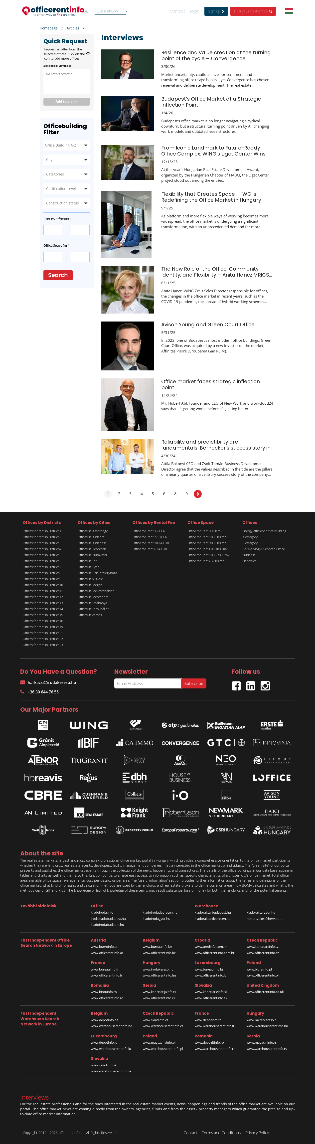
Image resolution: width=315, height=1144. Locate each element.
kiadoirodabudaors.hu (107, 924)
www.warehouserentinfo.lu (111, 1048)
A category (250, 537)
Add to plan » (67, 101)
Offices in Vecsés (90, 615)
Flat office (249, 561)
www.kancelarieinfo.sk (211, 991)
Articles (73, 28)
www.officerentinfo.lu (211, 975)
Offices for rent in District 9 (42, 579)
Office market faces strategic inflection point (210, 384)
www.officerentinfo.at (107, 953)
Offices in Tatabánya (92, 603)
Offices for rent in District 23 (43, 645)
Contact (177, 11)
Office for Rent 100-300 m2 (206, 537)
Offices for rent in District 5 (42, 555)
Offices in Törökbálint (93, 609)
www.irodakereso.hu (158, 969)
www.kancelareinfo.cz (263, 946)
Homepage (49, 28)
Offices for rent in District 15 (43, 615)
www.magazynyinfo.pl (159, 1042)
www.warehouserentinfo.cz (163, 1026)
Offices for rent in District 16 (43, 621)
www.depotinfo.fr (208, 1020)
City (49, 159)
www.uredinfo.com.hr (211, 946)
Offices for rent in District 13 (43, 603)
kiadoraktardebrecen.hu (213, 918)
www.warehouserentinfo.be (111, 1026)
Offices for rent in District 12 (43, 597)
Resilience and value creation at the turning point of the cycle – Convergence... (216, 55)
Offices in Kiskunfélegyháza (97, 573)
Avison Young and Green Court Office (208, 324)
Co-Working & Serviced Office (263, 549)
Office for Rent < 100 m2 (204, 531)
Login (194, 11)
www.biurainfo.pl (259, 969)
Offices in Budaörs (91, 537)
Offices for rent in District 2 (42, 537)
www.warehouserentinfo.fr (214, 1026)
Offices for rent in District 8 (42, 573)
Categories (55, 174)
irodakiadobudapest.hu (108, 918)
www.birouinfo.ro (104, 991)
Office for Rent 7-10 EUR (150, 537)
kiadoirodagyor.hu (156, 918)
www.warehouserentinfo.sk (111, 1071)
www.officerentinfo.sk (211, 998)
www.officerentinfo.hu (159, 975)
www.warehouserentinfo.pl (163, 1048)
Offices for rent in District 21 (43, 633)
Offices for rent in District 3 (42, 543)
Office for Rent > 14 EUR (150, 549)
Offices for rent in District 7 (42, 567)
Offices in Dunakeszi (92, 555)
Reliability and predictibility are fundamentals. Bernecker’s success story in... (217, 444)
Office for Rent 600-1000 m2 (207, 549)
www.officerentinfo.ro (107, 998)
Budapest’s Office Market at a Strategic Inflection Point (211, 101)
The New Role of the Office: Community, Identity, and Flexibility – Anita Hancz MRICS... (216, 271)
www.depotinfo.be (104, 1020)
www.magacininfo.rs (262, 1042)
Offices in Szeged (90, 585)
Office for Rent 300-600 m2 (206, 543)
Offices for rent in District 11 (43, 591)
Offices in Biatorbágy (93, 531)
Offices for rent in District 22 (43, 639)
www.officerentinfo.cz (263, 953)
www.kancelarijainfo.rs (159, 991)
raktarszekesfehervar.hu (265, 918)
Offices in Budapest (92, 543)
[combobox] (112, 11)
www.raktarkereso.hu (263, 1020)
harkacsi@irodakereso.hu (48, 682)
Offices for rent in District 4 (42, 549)
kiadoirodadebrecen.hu (160, 912)
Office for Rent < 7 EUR (149, 531)
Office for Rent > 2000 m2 (205, 561)
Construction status (62, 203)
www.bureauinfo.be (157, 946)
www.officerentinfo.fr (106, 975)
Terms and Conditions (221, 1133)
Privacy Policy (257, 1133)
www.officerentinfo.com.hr (214, 953)
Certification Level (61, 188)
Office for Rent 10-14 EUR (151, 543)
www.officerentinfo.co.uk (265, 991)
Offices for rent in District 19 (43, 627)
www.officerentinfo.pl (263, 975)
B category (250, 543)
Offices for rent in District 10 (43, 585)
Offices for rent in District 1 (42, 531)
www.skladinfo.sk (104, 1065)
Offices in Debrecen (92, 549)
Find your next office (253, 11)
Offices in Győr (88, 567)
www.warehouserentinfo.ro (215, 1048)
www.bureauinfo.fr (105, 969)
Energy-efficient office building (264, 531)
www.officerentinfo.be (159, 953)
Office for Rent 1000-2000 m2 (208, 555)
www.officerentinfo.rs (159, 998)
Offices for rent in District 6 (42, 561)
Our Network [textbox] (107, 11)
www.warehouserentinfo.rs (267, 1048)
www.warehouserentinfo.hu (267, 1026)
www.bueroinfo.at (104, 946)
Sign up (216, 11)
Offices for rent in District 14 (43, 609)
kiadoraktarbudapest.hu (213, 912)
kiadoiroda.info (102, 912)
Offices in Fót (87, 561)
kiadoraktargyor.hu (261, 912)
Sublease (249, 555)
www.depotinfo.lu (104, 1042)
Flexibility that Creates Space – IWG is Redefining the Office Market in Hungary (211, 196)
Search (58, 275)
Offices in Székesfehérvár (96, 591)
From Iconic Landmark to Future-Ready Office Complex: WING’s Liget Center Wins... (215, 150)
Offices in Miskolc (90, 579)
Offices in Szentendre (93, 597)
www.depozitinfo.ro (209, 1042)
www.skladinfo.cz (155, 1020)
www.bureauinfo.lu (209, 969)
